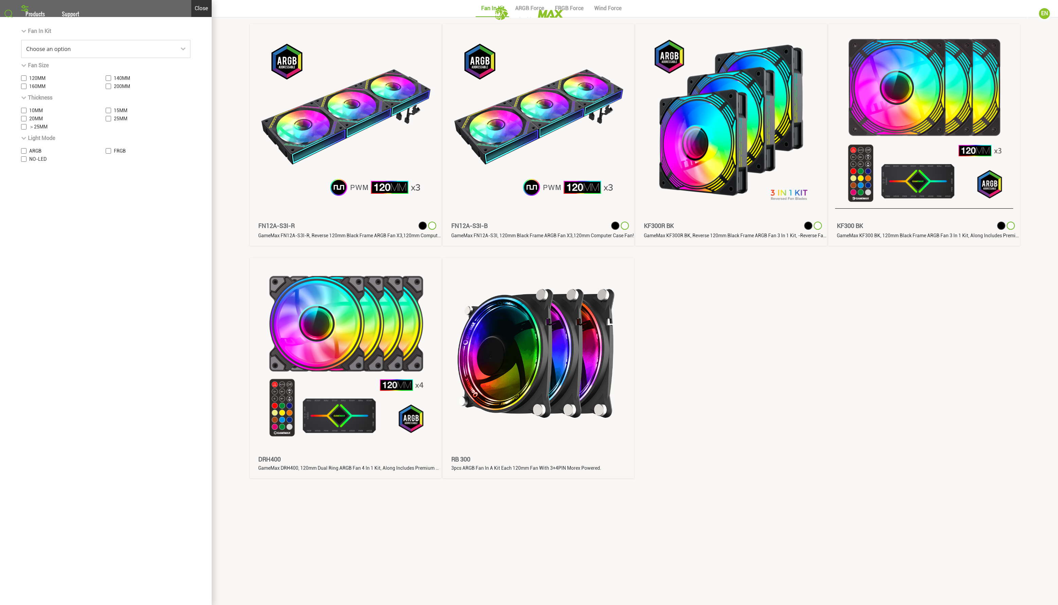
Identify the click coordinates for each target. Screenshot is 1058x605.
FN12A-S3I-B (469, 501)
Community (1016, 14)
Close (201, 284)
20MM (36, 394)
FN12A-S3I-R (276, 501)
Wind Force (607, 284)
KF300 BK (850, 501)
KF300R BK (659, 501)
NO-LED (38, 434)
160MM (37, 362)
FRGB (120, 426)
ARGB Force (529, 284)
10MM (36, 386)
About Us (977, 14)
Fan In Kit (492, 284)
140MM (122, 354)
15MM (120, 386)
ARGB (35, 426)
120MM (37, 354)
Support (70, 14)
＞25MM (38, 402)
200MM (122, 362)
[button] (529, 268)
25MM (120, 394)
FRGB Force (569, 284)
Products (35, 14)
